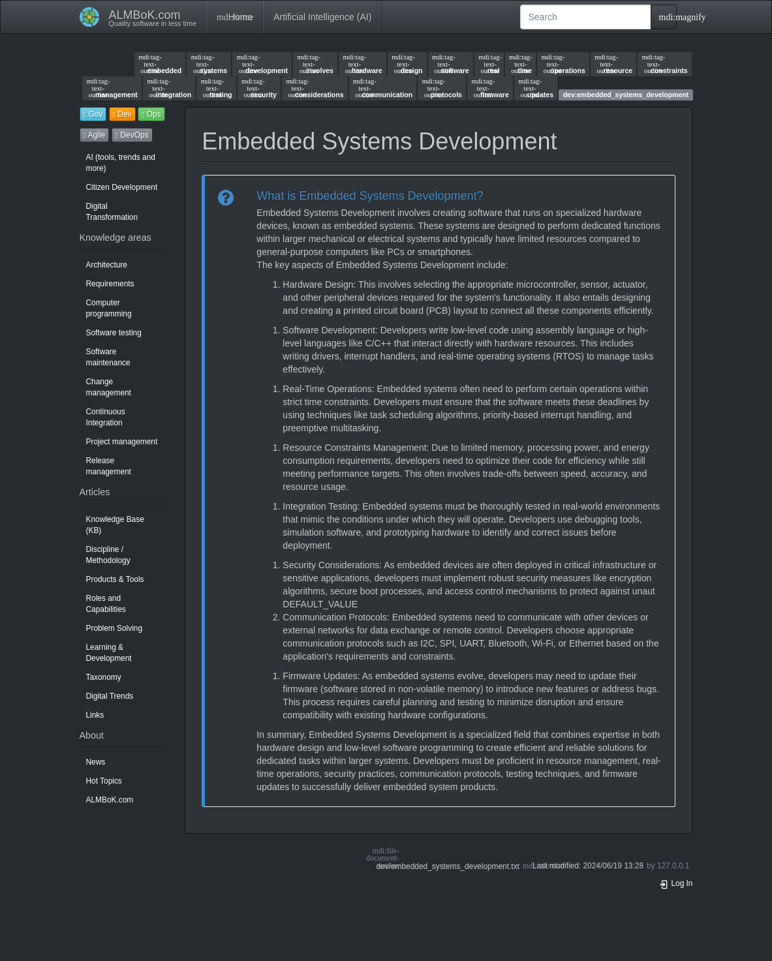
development (262, 63)
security (259, 88)
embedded (159, 63)
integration (169, 88)
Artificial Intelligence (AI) (322, 17)
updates (535, 88)
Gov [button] (93, 114)
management (112, 88)
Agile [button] (95, 135)
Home (235, 16)
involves (315, 63)
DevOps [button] (132, 135)
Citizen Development (122, 187)
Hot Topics (104, 781)
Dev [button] (122, 114)
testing (216, 88)
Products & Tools (115, 579)
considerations (314, 88)
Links (95, 715)
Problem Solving (114, 628)
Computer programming (109, 308)
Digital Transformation (112, 212)
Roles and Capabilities (106, 604)
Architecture (106, 264)
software (450, 63)
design (407, 63)
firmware (490, 88)
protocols (442, 88)
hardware (362, 63)
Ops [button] (151, 114)
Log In (676, 883)
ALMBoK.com (110, 799)
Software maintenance (108, 357)
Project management (122, 441)
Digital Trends (110, 696)
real (488, 63)
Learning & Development (109, 653)
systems (209, 63)
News (96, 762)
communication (382, 88)
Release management (108, 466)
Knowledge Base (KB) (115, 525)
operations (563, 63)
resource (613, 63)
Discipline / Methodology (108, 555)
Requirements (110, 283)
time (520, 63)
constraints (665, 63)
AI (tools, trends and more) (120, 163)
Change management (108, 387)
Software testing (114, 332)
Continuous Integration (105, 417)
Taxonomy (103, 677)
